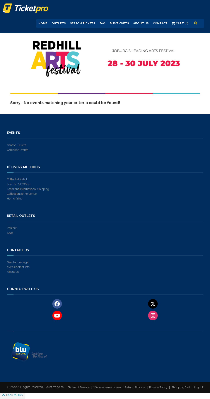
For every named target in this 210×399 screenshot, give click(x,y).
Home (42, 23)
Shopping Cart (180, 387)
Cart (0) (180, 23)
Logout (198, 387)
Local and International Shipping (28, 189)
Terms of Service (78, 387)
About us (13, 271)
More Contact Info (18, 267)
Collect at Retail (17, 179)
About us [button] (141, 23)
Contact (160, 23)
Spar (10, 232)
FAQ (102, 23)
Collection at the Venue (22, 193)
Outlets (58, 23)
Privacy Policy (158, 387)
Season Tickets (82, 23)
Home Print (14, 198)
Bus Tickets (119, 23)
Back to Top (12, 395)
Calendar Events (17, 149)
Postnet (12, 227)
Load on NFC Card (18, 184)
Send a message (17, 262)
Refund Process (135, 387)
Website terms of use (107, 387)
